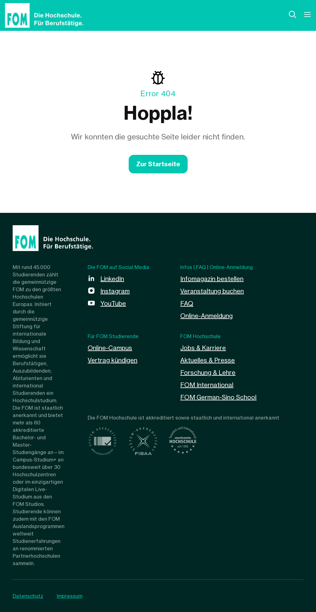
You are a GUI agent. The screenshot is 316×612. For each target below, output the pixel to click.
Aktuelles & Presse (207, 360)
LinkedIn (112, 279)
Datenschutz (28, 596)
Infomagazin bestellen (211, 279)
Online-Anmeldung (206, 316)
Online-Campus (110, 348)
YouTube (113, 303)
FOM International (206, 385)
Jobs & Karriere (203, 348)
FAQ (186, 303)
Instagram (115, 291)
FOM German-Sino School (218, 397)
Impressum (69, 596)
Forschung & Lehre (207, 372)
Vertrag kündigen (112, 360)
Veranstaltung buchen (212, 291)
